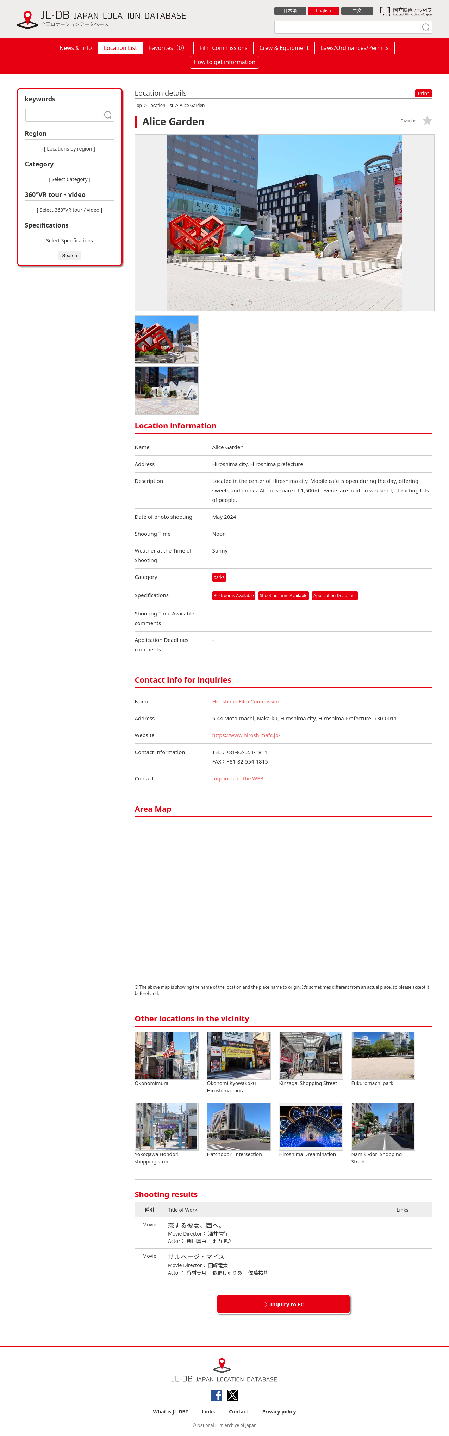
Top (138, 105)
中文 (357, 11)
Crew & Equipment (284, 48)
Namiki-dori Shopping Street (383, 1134)
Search (69, 255)
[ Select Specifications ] (69, 240)
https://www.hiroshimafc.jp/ (246, 735)
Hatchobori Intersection (238, 1130)
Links (208, 1412)
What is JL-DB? (170, 1412)
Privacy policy (279, 1412)
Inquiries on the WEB (238, 778)
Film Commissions (224, 48)
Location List (120, 48)
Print (423, 93)
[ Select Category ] (70, 179)
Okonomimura (166, 1059)
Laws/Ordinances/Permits (355, 48)
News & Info (76, 48)
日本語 (290, 11)
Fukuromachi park (383, 1059)
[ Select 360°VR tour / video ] (69, 209)
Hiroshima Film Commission (247, 701)
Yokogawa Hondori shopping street (166, 1134)
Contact (238, 1412)
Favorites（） (168, 48)
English (323, 11)
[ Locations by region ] (69, 148)
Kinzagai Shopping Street (311, 1059)
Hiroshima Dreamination (311, 1130)
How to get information (225, 62)
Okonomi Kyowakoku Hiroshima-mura (238, 1063)
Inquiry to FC (287, 1304)
